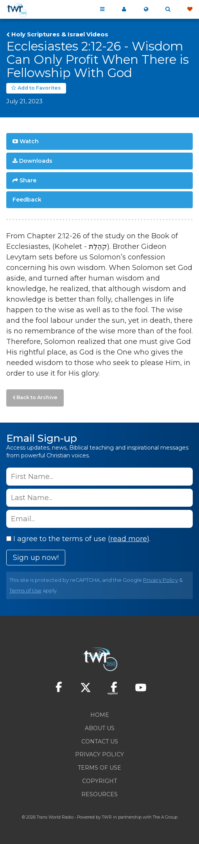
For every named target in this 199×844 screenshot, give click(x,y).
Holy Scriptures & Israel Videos (59, 34)
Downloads (35, 160)
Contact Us (99, 741)
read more (128, 538)
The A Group (165, 817)
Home (99, 714)
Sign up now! (36, 557)
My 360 (124, 9)
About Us (100, 728)
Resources (99, 794)
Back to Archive (36, 397)
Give (189, 9)
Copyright (99, 781)
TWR (107, 817)
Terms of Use (25, 591)
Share (28, 180)
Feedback (27, 199)
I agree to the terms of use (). (78, 538)
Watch (29, 141)
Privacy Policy (160, 580)
